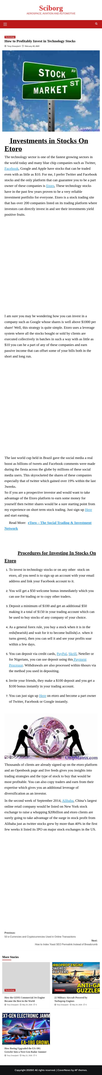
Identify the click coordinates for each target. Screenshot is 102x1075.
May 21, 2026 (27, 1055)
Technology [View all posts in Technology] (10, 37)
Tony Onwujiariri (14, 46)
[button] (5, 24)
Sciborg (51, 8)
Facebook (11, 168)
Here (88, 510)
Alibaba (68, 801)
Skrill (72, 654)
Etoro (50, 186)
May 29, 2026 (27, 1005)
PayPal (62, 654)
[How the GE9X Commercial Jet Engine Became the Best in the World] (26, 978)
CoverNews (64, 1070)
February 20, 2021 (32, 46)
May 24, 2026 (77, 1005)
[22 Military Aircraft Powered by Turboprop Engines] (76, 978)
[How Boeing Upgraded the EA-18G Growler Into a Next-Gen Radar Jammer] (26, 1029)
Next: (51, 942)
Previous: (51, 935)
